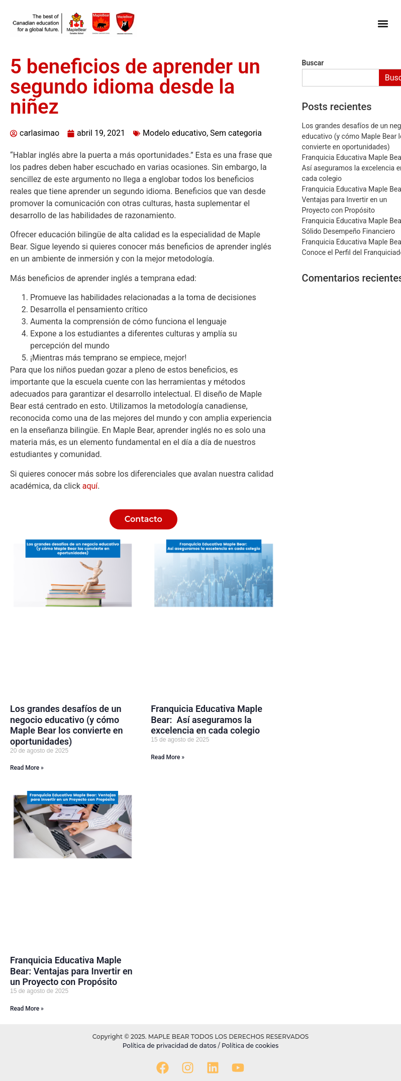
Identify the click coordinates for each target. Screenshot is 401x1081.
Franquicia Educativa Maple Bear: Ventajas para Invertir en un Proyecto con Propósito (71, 971)
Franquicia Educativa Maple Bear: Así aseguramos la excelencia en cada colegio (206, 719)
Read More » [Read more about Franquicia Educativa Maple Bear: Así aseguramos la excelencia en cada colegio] (167, 757)
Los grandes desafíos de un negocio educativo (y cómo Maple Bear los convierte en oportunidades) (66, 725)
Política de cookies (250, 1045)
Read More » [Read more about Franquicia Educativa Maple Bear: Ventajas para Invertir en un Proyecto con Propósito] (27, 1008)
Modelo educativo (175, 133)
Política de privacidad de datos (170, 1045)
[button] (382, 23)
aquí (90, 486)
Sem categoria (236, 133)
